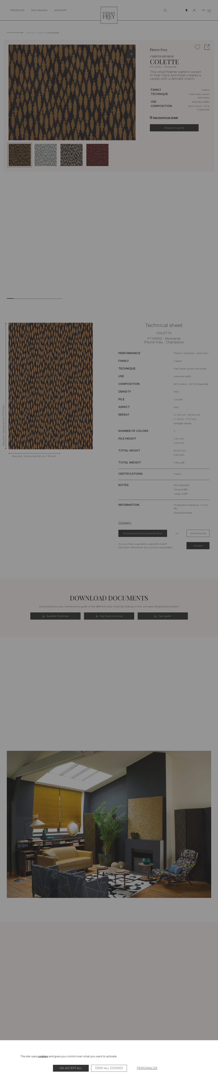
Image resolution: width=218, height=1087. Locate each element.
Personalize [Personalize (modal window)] (147, 1068)
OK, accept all (71, 1068)
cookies (43, 1056)
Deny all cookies (109, 1068)
